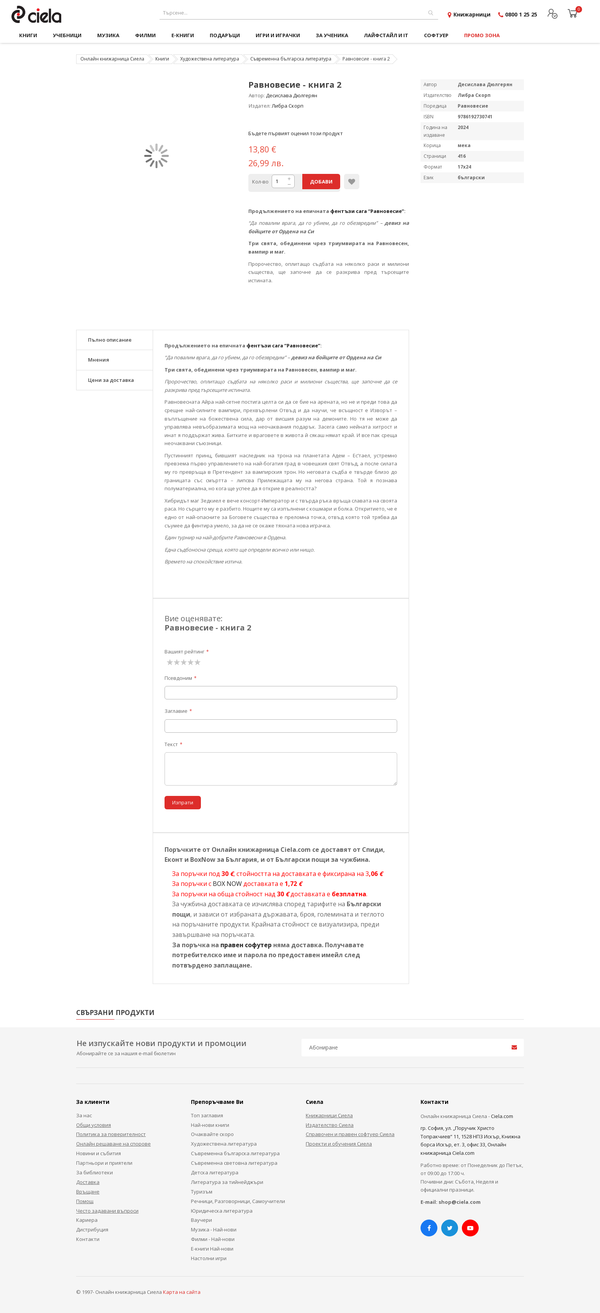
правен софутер (246, 945)
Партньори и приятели (104, 1162)
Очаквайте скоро (212, 1134)
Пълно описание (110, 339)
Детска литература (214, 1172)
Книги (162, 59)
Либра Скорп (287, 105)
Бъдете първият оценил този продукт (295, 133)
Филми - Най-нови (213, 1239)
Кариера (87, 1219)
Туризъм (201, 1191)
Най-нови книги (210, 1124)
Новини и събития (98, 1153)
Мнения (98, 359)
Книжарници (472, 14)
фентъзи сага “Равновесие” (367, 211)
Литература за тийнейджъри (227, 1182)
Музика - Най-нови (213, 1229)
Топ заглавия (207, 1115)
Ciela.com (502, 1116)
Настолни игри (209, 1258)
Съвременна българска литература (290, 59)
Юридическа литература (222, 1210)
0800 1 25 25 (521, 14)
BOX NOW (227, 883)
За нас (84, 1115)
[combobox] (299, 13)
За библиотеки (94, 1172)
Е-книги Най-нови (212, 1248)
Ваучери (201, 1219)
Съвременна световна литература (234, 1162)
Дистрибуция (92, 1229)
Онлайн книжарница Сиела (112, 59)
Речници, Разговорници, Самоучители (238, 1201)
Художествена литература (209, 59)
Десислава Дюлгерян (291, 95)
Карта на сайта (182, 1291)
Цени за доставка (111, 380)
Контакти (87, 1239)
